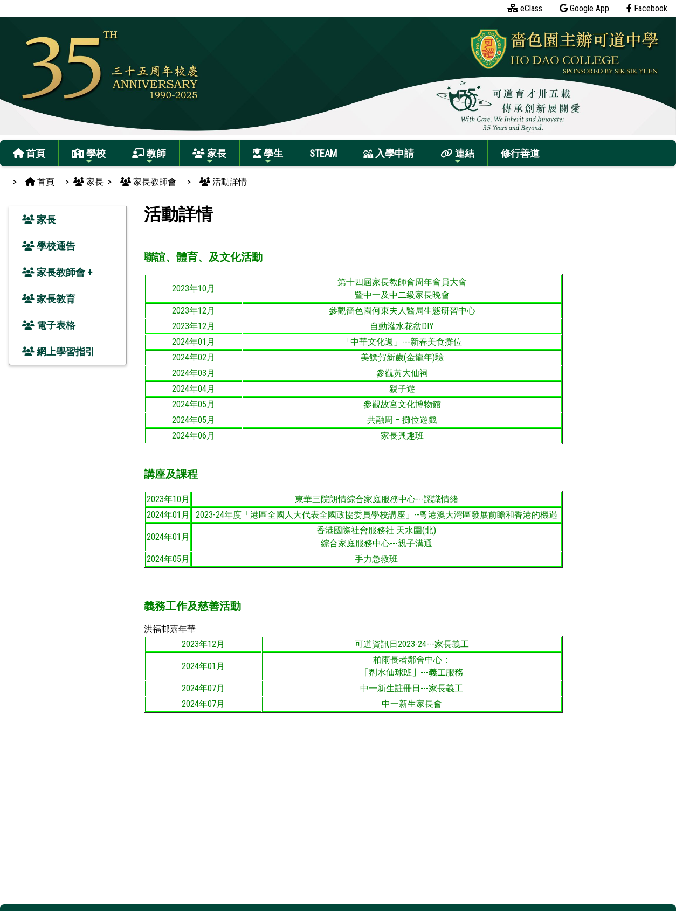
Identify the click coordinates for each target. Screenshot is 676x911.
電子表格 (48, 325)
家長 (209, 156)
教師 (149, 156)
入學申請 (388, 153)
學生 (268, 156)
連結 (457, 156)
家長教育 (48, 298)
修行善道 (520, 153)
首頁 (29, 153)
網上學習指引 (58, 351)
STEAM (323, 153)
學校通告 (48, 246)
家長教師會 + (57, 272)
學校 (89, 156)
